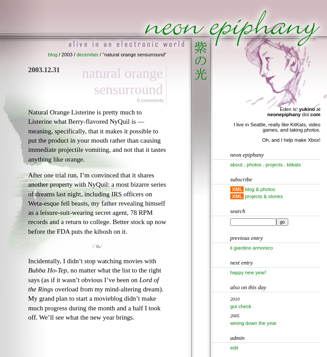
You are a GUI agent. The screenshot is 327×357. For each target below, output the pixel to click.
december (88, 54)
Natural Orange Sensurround (122, 81)
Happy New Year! (248, 272)
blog (52, 54)
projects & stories (264, 196)
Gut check (240, 306)
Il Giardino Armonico (251, 247)
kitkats (294, 164)
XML (237, 189)
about (236, 164)
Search (237, 211)
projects (274, 164)
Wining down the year (253, 323)
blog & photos (260, 189)
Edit (234, 347)
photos (253, 164)
